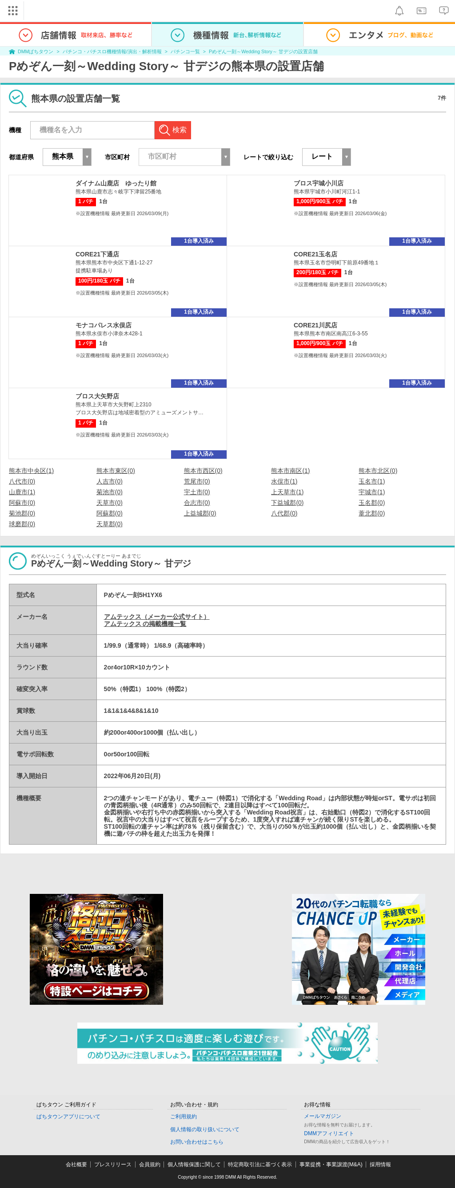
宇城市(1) (372, 492)
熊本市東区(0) (115, 471)
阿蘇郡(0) (109, 513)
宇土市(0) (197, 492)
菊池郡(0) (22, 513)
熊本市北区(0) (378, 471)
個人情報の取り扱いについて (204, 1129)
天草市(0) (109, 503)
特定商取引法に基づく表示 (260, 1164)
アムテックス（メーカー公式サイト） (157, 616)
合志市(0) (197, 503)
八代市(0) (22, 481)
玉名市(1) (372, 481)
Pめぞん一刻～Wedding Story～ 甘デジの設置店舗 (263, 51)
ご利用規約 (183, 1116)
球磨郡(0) (22, 524)
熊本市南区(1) (290, 471)
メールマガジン (322, 1116)
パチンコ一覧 (185, 51)
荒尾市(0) (197, 481)
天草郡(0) (109, 524)
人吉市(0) (109, 481)
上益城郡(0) (200, 513)
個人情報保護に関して (194, 1164)
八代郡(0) (284, 513)
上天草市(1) (287, 492)
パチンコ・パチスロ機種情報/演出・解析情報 (112, 51)
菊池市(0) (109, 492)
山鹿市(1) (22, 492)
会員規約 (149, 1164)
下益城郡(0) (287, 503)
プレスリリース (113, 1164)
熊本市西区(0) (203, 471)
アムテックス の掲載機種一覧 (145, 623)
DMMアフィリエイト (329, 1133)
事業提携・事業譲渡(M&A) (331, 1164)
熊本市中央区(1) (31, 471)
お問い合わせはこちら (197, 1142)
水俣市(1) (284, 481)
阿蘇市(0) (22, 503)
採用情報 (380, 1164)
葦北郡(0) (372, 513)
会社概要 (76, 1164)
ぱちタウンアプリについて (68, 1116)
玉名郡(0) (372, 503)
